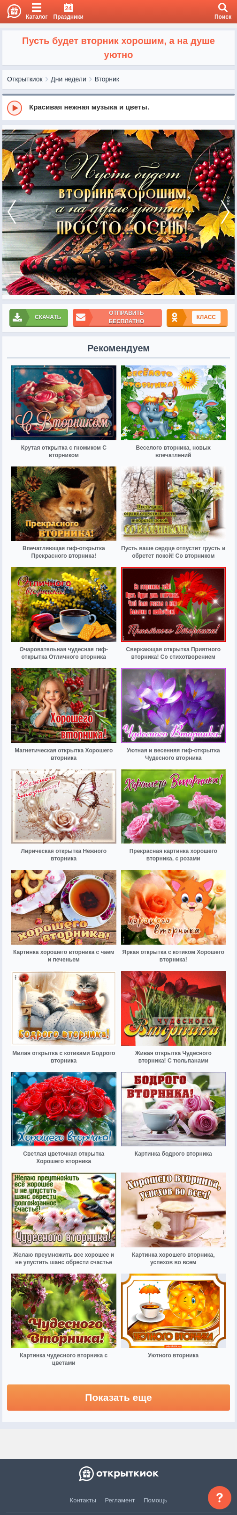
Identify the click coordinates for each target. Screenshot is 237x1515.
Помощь (155, 1500)
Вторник (107, 79)
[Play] (14, 108)
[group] (118, 107)
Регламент (120, 1500)
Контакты (83, 1500)
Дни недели (68, 79)
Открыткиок (25, 79)
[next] (225, 212)
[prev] (12, 212)
